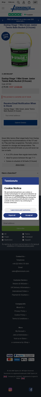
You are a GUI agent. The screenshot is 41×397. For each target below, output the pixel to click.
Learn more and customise (20, 210)
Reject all (12, 215)
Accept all (29, 215)
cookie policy (19, 195)
